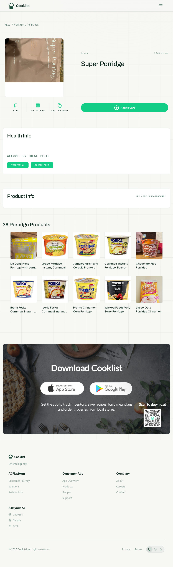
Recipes (66, 492)
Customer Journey (19, 480)
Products (67, 486)
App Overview (70, 480)
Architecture (16, 492)
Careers (120, 486)
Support (67, 498)
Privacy (126, 549)
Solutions (14, 486)
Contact (120, 492)
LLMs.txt (113, 549)
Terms (138, 549)
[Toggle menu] (160, 5)
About (119, 480)
